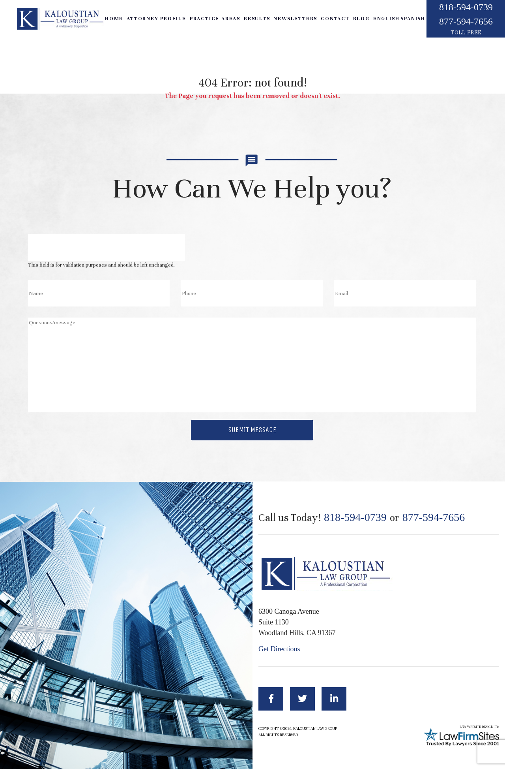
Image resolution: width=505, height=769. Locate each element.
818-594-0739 (466, 7)
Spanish (412, 18)
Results (257, 18)
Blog (361, 18)
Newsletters (295, 18)
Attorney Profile (156, 18)
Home (114, 18)
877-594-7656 (466, 21)
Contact (335, 18)
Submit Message (252, 429)
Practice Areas (215, 18)
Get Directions (279, 649)
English (386, 18)
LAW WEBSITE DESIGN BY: (479, 727)
